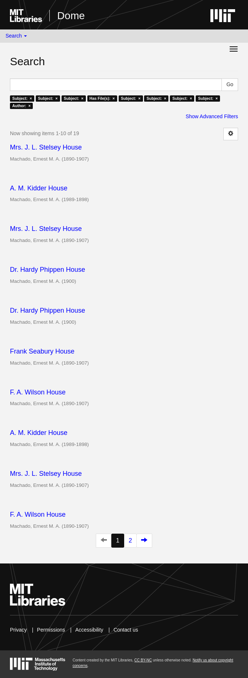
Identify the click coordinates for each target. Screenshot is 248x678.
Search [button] (16, 36)
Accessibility (89, 630)
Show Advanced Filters (212, 116)
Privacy (18, 630)
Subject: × (22, 98)
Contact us (125, 630)
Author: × (21, 105)
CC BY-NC (143, 660)
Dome (71, 15)
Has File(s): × (102, 98)
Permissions (51, 630)
